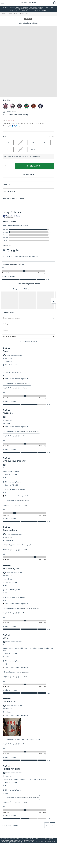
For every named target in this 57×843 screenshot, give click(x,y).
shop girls (13, 10)
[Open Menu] (2, 3)
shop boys (25, 10)
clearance (9, 14)
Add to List (28, 174)
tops (15, 14)
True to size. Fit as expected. (31, 156)
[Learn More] (8, 125)
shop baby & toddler (40, 10)
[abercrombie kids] (28, 2)
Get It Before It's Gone (34, 166)
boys (3, 14)
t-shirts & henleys (24, 14)
